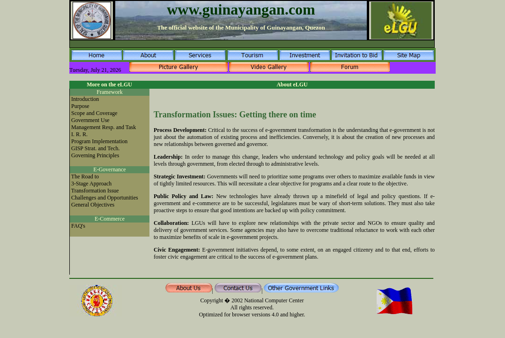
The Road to (85, 176)
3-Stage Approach (91, 183)
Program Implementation (99, 141)
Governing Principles (95, 155)
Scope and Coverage (94, 113)
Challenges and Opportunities (104, 197)
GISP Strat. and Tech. (95, 148)
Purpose (80, 106)
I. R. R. (79, 134)
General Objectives (92, 204)
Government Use (90, 120)
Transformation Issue (95, 190)
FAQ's (78, 226)
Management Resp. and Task (103, 127)
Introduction (85, 99)
